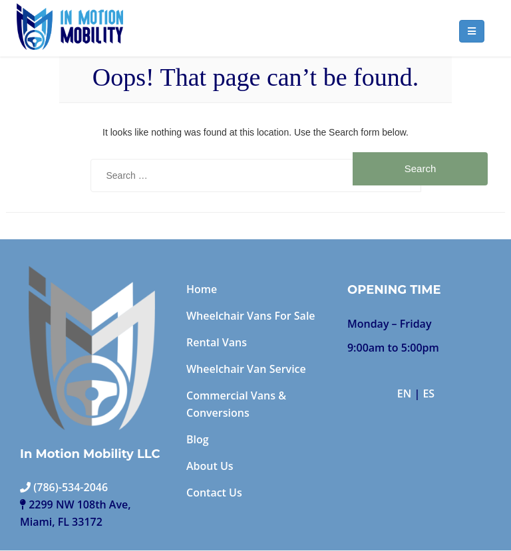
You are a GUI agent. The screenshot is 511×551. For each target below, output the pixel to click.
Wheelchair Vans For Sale (250, 315)
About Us (210, 466)
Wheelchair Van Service (246, 369)
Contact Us (214, 492)
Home (201, 289)
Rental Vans (216, 342)
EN (404, 393)
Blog (197, 439)
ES (428, 393)
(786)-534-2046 (64, 487)
